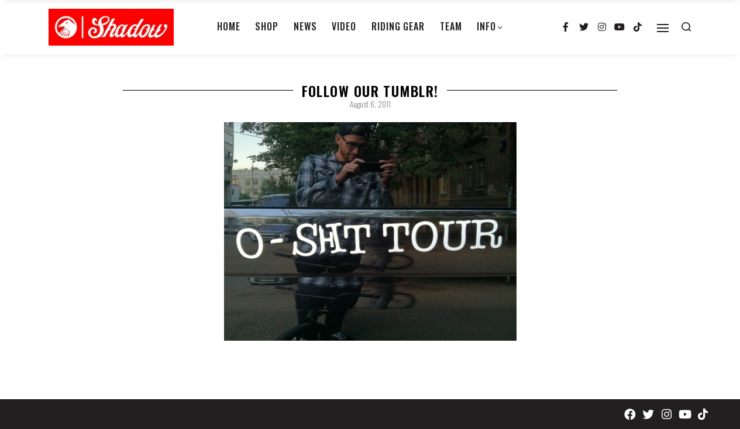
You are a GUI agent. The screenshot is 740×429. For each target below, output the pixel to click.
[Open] (662, 28)
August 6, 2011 (370, 104)
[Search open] (686, 27)
